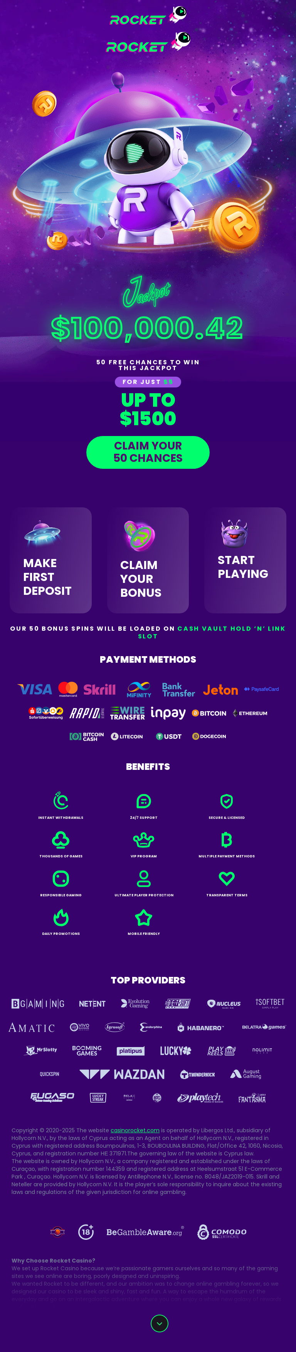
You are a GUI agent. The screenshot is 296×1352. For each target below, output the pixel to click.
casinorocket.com (135, 1131)
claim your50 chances (148, 452)
